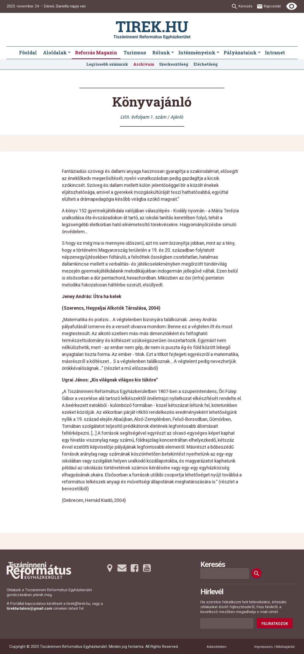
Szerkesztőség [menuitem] (173, 64)
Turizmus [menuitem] (134, 52)
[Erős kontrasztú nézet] (291, 6)
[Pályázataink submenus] (259, 53)
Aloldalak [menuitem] (55, 52)
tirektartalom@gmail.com (29, 608)
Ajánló (177, 117)
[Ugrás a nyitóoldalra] (152, 30)
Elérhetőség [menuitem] (205, 64)
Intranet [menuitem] (275, 52)
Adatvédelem (216, 647)
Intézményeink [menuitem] (196, 52)
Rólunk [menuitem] (161, 52)
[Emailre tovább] (122, 568)
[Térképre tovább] (110, 568)
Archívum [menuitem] (143, 64)
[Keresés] (256, 573)
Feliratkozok (274, 624)
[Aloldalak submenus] (69, 53)
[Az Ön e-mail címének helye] (226, 623)
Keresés (245, 6)
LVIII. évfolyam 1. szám (143, 117)
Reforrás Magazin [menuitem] (96, 52)
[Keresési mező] (224, 573)
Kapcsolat (272, 6)
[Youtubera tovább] (147, 568)
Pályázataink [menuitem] (240, 52)
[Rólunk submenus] (172, 53)
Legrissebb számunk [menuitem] (107, 64)
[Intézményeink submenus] (218, 53)
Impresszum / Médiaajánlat (274, 647)
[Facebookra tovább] (134, 568)
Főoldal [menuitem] (28, 52)
